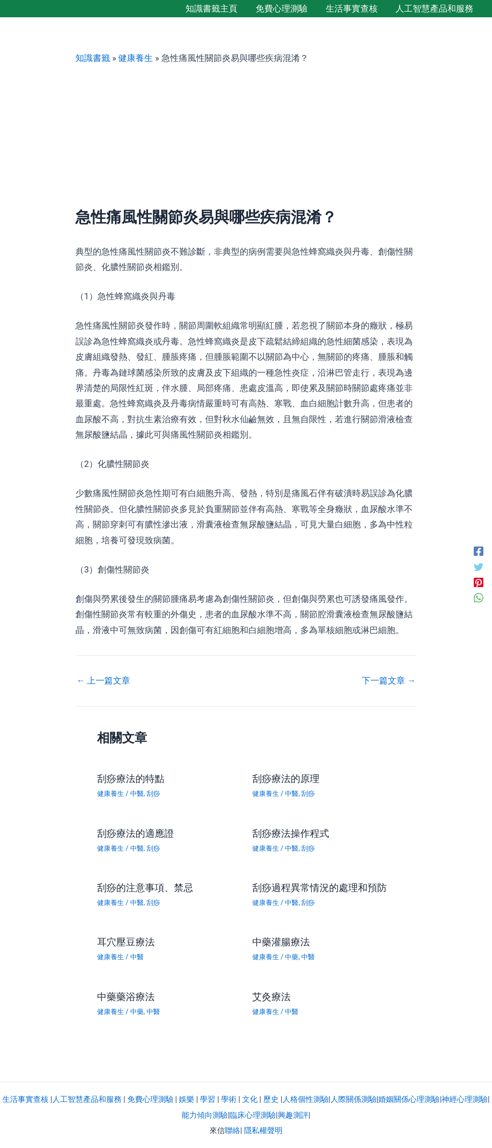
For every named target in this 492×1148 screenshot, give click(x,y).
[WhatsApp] (478, 597)
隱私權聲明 (263, 1130)
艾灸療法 (271, 996)
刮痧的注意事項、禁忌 (145, 887)
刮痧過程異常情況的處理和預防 (319, 887)
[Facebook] (478, 551)
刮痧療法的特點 (130, 778)
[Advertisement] (246, 136)
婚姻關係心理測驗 (409, 1099)
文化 (250, 1099)
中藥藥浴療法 (126, 996)
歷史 (271, 1099)
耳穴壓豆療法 (126, 942)
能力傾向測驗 (205, 1115)
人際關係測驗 (354, 1099)
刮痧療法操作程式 (290, 833)
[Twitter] (478, 566)
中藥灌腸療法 (281, 942)
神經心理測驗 (465, 1099)
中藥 (291, 957)
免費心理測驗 (150, 1099)
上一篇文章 (103, 680)
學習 (207, 1099)
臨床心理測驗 (253, 1115)
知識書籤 (92, 58)
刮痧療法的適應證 (135, 833)
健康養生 (135, 58)
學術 (228, 1099)
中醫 (137, 793)
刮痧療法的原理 (286, 778)
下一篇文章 (389, 680)
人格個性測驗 (306, 1099)
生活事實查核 (25, 1099)
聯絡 (232, 1130)
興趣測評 (293, 1115)
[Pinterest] (478, 581)
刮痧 (153, 793)
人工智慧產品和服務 (87, 1099)
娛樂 (186, 1099)
